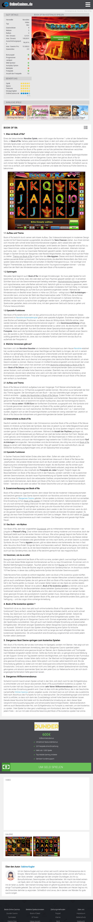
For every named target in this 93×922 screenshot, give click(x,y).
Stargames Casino (26, 498)
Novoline (77, 348)
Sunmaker (12, 917)
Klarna (57, 917)
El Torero (35, 917)
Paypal (58, 913)
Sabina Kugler (28, 866)
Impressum (81, 913)
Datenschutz (81, 917)
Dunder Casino (12, 913)
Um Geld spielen (32, 767)
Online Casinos (21, 692)
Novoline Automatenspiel (27, 317)
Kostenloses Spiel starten (60, 38)
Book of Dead (35, 913)
